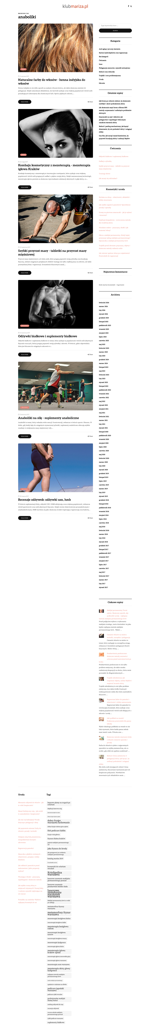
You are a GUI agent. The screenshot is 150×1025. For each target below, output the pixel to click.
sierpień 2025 (103, 333)
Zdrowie (102, 83)
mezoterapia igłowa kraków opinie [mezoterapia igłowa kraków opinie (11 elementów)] (56, 951)
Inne (100, 64)
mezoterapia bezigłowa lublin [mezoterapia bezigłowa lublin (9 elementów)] (57, 922)
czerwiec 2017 (104, 568)
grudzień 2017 (104, 546)
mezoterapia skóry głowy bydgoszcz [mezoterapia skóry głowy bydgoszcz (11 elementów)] (59, 969)
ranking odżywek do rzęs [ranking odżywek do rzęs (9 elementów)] (55, 1004)
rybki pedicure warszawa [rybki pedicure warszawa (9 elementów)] (55, 1018)
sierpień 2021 (103, 409)
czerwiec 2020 (104, 451)
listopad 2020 (103, 432)
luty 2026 (102, 310)
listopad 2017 (103, 549)
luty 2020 (102, 466)
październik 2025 (105, 325)
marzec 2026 (103, 306)
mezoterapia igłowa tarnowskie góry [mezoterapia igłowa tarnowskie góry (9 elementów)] (59, 956)
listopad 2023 (103, 367)
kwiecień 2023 (104, 375)
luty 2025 (102, 356)
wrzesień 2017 (104, 557)
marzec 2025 (103, 352)
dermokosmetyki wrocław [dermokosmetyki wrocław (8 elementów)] (54, 812)
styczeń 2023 (103, 382)
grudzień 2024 (104, 360)
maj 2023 (102, 371)
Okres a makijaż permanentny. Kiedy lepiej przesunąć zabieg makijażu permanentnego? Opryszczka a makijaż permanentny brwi (114, 238)
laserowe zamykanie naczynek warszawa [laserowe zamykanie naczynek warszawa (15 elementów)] (55, 893)
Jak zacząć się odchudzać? (108, 178)
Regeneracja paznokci (26, 848)
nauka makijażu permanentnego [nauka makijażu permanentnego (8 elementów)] (55, 980)
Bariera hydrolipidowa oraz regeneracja (113, 53)
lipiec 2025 (103, 337)
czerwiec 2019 (104, 485)
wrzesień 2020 (104, 439)
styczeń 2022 (103, 405)
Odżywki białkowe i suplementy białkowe (47, 336)
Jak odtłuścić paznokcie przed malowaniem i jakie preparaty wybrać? (28, 868)
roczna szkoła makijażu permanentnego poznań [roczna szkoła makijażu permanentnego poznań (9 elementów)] (55, 1013)
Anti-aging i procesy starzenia (109, 49)
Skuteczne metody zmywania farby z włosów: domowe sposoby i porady (119, 740)
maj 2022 (102, 401)
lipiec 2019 (103, 481)
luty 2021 (102, 424)
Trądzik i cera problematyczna (110, 76)
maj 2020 (102, 455)
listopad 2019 (103, 477)
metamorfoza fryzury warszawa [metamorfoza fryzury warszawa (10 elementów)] (56, 907)
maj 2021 (102, 413)
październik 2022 (105, 390)
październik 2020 (105, 436)
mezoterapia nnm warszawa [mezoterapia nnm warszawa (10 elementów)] (59, 964)
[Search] (115, 26)
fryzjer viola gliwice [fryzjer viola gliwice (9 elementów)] (54, 835)
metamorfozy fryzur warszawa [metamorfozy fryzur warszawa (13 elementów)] (59, 913)
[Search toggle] (131, 6)
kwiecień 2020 (104, 458)
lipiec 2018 (103, 519)
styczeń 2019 (103, 496)
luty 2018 (102, 538)
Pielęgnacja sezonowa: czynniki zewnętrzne (114, 68)
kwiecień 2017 (104, 576)
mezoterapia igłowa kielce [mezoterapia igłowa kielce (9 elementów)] (56, 946)
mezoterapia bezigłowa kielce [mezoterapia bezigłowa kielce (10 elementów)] (59, 918)
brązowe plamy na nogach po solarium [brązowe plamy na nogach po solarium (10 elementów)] (59, 804)
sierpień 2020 (103, 443)
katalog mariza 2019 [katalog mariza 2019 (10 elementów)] (55, 859)
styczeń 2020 (103, 470)
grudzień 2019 (104, 474)
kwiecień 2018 (104, 530)
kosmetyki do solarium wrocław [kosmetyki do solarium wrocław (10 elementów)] (57, 868)
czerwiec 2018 (104, 523)
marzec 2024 (103, 363)
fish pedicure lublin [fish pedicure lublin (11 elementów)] (56, 830)
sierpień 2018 (103, 515)
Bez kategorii (103, 57)
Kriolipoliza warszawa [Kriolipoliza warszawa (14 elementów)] (55, 873)
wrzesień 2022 (104, 394)
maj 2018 (102, 527)
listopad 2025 (103, 322)
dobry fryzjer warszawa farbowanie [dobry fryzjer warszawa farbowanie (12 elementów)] (59, 821)
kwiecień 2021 (104, 417)
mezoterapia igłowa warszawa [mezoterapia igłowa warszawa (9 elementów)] (57, 960)
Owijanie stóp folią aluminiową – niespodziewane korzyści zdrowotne (30, 840)
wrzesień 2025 (104, 329)
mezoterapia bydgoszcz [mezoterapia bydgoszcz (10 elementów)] (57, 942)
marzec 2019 (103, 489)
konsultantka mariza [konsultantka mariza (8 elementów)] (52, 862)
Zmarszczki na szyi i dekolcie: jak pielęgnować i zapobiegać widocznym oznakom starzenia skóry (112, 120)
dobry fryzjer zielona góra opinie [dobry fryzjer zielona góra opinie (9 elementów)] (58, 827)
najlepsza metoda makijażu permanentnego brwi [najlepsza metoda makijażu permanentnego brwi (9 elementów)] (56, 975)
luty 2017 (102, 584)
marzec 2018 (103, 534)
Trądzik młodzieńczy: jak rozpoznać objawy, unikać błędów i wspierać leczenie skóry (119, 680)
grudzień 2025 (104, 318)
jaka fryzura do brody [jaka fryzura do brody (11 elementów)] (57, 848)
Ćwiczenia (25, 240)
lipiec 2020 (103, 447)
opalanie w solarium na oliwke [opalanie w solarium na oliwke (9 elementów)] (57, 984)
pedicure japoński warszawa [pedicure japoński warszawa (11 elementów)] (56, 989)
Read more (24, 102)
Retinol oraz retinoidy (107, 72)
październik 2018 (105, 508)
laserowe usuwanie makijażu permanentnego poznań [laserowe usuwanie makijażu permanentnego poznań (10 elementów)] (59, 880)
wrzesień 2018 (104, 511)
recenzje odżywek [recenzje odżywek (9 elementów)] (53, 1008)
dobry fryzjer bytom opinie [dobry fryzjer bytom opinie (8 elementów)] (54, 816)
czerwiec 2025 (104, 341)
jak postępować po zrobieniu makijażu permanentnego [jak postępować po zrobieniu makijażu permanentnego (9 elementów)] (57, 854)
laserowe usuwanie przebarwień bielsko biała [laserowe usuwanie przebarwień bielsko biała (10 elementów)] (58, 886)
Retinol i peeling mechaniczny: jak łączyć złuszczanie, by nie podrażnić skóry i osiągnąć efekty (115, 129)
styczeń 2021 (103, 428)
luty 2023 (102, 379)
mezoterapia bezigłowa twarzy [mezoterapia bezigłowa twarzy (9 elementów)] (57, 938)
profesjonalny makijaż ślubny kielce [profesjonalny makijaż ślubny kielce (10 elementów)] (56, 999)
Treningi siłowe (104, 174)
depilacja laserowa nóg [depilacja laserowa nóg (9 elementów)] (55, 809)
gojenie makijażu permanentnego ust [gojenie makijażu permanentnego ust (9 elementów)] (58, 844)
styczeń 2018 (103, 542)
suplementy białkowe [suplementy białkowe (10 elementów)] (56, 1022)
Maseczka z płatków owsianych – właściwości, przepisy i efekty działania (29, 857)
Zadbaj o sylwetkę (105, 161)
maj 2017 (102, 572)
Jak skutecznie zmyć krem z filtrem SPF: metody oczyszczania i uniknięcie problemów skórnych (115, 110)
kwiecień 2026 (104, 303)
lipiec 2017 (103, 565)
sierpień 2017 (103, 561)
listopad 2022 (103, 386)
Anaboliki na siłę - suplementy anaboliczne (48, 418)
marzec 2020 (103, 462)
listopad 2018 (103, 504)
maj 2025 (102, 344)
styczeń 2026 (103, 314)
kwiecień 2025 (104, 348)
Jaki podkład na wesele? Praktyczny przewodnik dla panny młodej (119, 721)
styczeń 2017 (103, 587)
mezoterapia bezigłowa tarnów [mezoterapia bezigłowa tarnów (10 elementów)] (57, 933)
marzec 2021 (103, 420)
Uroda (23, 69)
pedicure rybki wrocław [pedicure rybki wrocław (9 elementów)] (55, 994)
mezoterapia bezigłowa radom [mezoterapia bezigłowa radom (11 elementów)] (58, 927)
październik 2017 (105, 553)
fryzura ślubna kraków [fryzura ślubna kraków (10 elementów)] (56, 839)
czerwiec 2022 (104, 398)
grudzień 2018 (104, 500)
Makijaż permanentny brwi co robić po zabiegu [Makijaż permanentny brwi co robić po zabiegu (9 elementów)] (59, 901)
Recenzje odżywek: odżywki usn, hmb (44, 500)
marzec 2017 (103, 580)
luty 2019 (102, 493)
